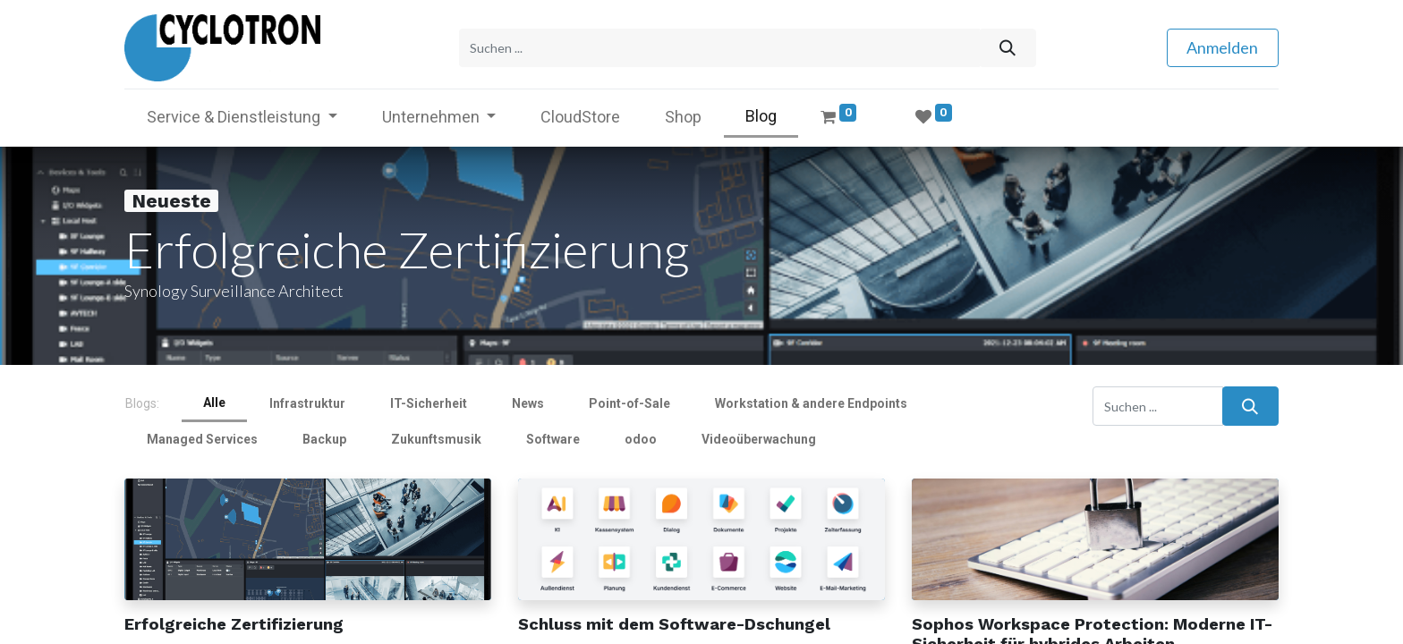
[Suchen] (1007, 48)
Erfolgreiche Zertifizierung (234, 623)
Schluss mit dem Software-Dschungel (674, 623)
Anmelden (1222, 47)
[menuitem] (580, 117)
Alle (214, 402)
